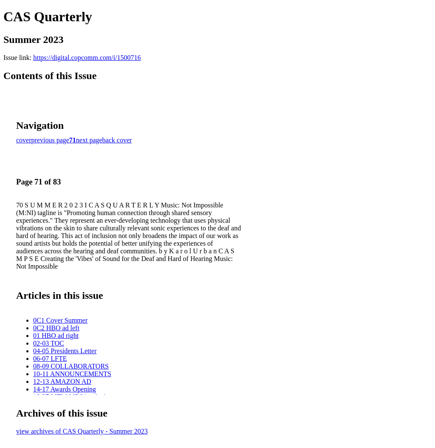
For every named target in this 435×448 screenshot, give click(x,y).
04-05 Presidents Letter (64, 350)
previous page (50, 140)
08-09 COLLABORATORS (71, 366)
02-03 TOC (48, 343)
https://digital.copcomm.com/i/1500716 (87, 57)
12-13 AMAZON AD (62, 381)
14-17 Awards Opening (64, 389)
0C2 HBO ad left (56, 328)
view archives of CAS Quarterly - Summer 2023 (82, 431)
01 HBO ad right (56, 335)
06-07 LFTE (50, 358)
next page (89, 140)
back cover (117, 140)
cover (23, 140)
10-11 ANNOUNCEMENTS (72, 373)
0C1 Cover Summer (60, 320)
